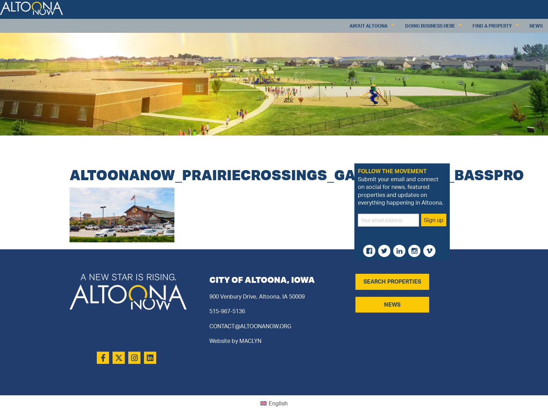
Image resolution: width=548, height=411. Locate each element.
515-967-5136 (227, 311)
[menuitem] (274, 403)
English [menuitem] (278, 403)
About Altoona (368, 26)
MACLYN (250, 340)
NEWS (392, 304)
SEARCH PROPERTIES (392, 281)
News (536, 26)
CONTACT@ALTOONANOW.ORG (250, 326)
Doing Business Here (430, 26)
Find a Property (492, 26)
